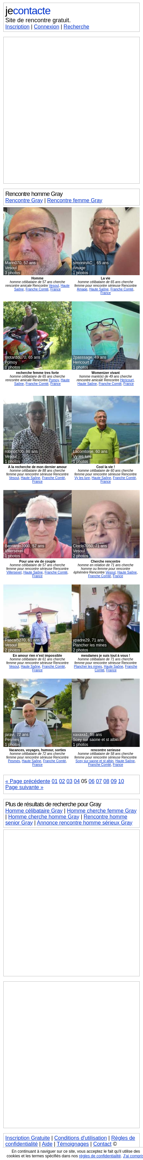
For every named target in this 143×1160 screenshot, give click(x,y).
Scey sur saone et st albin (95, 761)
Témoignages (73, 1144)
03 (69, 781)
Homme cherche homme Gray (43, 817)
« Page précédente (27, 781)
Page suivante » (24, 787)
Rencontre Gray (24, 200)
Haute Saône (98, 289)
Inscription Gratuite (27, 1138)
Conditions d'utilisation (80, 1138)
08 (106, 781)
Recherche (76, 27)
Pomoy (54, 380)
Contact (102, 1144)
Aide (47, 1144)
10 (121, 781)
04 (77, 781)
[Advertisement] (71, 110)
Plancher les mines (88, 666)
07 (99, 781)
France (55, 289)
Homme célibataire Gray (34, 811)
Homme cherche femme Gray (102, 811)
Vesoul (54, 285)
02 (62, 781)
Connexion (46, 27)
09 (114, 781)
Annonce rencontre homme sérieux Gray (84, 822)
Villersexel (13, 572)
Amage (82, 289)
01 (55, 781)
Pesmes (14, 761)
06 (92, 781)
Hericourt (127, 380)
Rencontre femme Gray (74, 200)
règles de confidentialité (100, 1156)
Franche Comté (37, 289)
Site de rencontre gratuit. (38, 20)
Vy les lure (82, 478)
